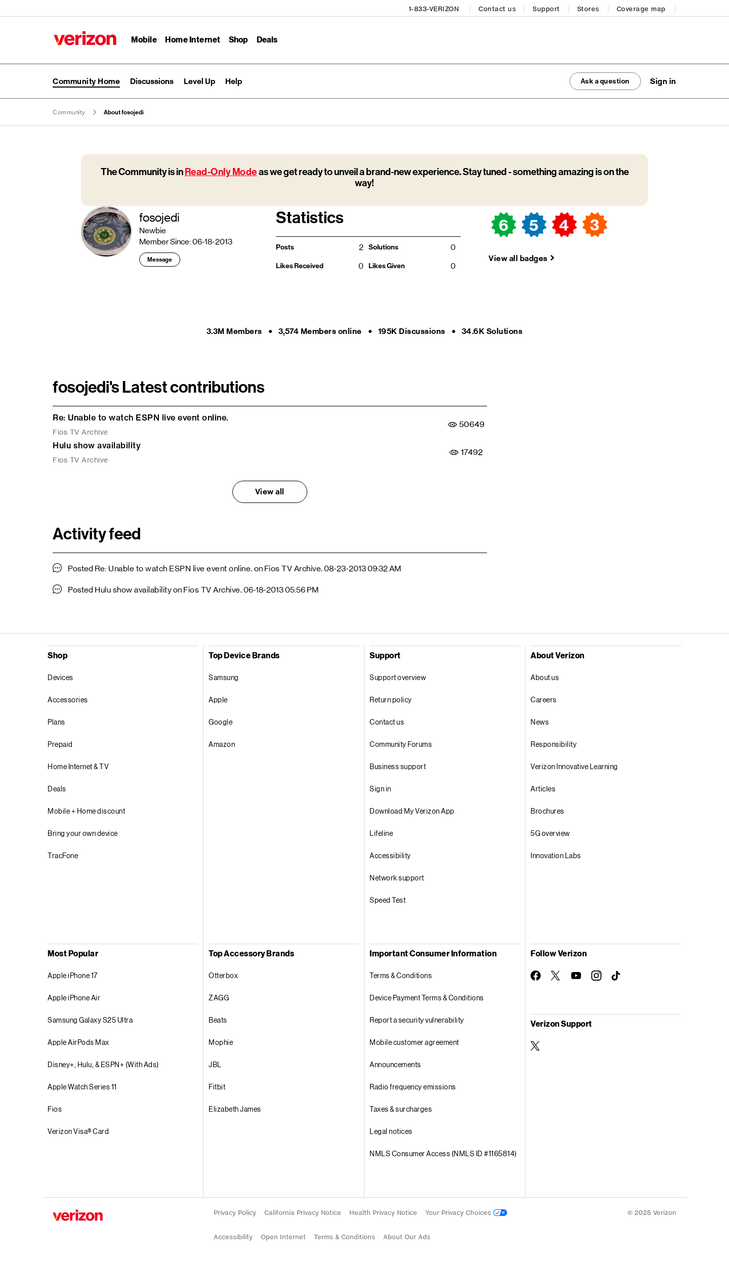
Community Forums (401, 742)
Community (69, 111)
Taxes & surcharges (401, 1107)
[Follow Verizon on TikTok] (617, 974)
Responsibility (554, 742)
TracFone (63, 854)
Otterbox (223, 973)
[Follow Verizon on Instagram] (596, 974)
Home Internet (192, 38)
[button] (663, 79)
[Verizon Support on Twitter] (536, 1044)
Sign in (380, 787)
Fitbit (217, 1085)
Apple (218, 698)
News (540, 720)
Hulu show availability (97, 444)
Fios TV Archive (80, 430)
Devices (60, 675)
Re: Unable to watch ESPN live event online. (141, 416)
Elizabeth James (235, 1107)
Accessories (68, 698)
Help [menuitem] (233, 79)
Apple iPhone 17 (73, 973)
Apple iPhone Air (74, 996)
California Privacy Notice (302, 1211)
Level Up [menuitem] (199, 79)
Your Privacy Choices (466, 1211)
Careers (544, 698)
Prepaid (60, 742)
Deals (57, 787)
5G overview (550, 831)
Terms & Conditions (401, 973)
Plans (56, 720)
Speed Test (388, 898)
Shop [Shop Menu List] (237, 38)
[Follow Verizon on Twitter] (556, 974)
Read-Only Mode (221, 171)
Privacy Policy (235, 1211)
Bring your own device (83, 831)
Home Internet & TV (78, 765)
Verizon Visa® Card (78, 1129)
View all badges (518, 257)
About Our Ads (406, 1235)
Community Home (86, 79)
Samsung (224, 675)
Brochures (547, 809)
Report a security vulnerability (417, 1018)
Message (159, 258)
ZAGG (219, 996)
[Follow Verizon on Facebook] (536, 974)
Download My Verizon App (412, 809)
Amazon (222, 742)
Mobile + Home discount (86, 809)
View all (270, 490)
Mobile (143, 38)
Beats (218, 1018)
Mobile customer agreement (414, 1040)
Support (547, 8)
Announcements (395, 1063)
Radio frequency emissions (413, 1085)
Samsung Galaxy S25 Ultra (90, 1018)
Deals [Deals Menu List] (266, 38)
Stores (589, 8)
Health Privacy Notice (383, 1211)
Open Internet (283, 1235)
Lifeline (381, 831)
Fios (55, 1107)
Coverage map (642, 8)
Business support (398, 765)
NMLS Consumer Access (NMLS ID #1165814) (443, 1152)
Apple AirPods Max (78, 1040)
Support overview (398, 675)
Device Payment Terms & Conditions (427, 996)
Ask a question (599, 79)
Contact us (498, 8)
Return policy (391, 698)
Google (220, 720)
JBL (215, 1063)
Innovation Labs (556, 854)
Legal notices (391, 1129)
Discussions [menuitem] (152, 79)
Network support (397, 876)
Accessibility (390, 854)
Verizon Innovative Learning (574, 765)
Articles (543, 787)
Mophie (221, 1040)
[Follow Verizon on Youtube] (576, 974)
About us (545, 675)
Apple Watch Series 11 (82, 1085)
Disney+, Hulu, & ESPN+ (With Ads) (103, 1063)
